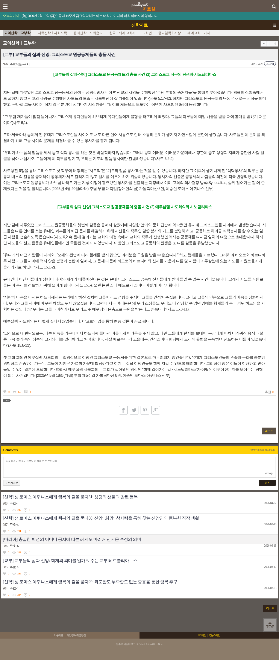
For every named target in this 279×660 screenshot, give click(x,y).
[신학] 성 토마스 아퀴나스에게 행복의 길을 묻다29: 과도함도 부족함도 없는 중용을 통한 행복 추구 (90, 581)
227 (19, 594)
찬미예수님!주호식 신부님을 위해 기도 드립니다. (139, 467)
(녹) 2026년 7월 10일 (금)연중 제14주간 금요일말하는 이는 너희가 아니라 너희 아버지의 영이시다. (90, 16)
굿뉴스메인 (214, 635)
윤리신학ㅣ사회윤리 (88, 33)
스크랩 (270, 63)
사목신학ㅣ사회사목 (52, 33)
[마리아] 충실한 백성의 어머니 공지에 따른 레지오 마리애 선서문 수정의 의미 (72, 539)
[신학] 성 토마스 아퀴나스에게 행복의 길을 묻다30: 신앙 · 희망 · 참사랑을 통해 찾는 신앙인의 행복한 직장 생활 (101, 518)
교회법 (147, 33)
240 (19, 573)
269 (19, 552)
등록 (267, 482)
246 (19, 509)
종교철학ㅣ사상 (169, 33)
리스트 (269, 430)
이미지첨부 (12, 482)
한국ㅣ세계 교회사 (122, 33)
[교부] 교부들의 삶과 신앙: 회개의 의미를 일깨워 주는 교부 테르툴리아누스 (70, 560)
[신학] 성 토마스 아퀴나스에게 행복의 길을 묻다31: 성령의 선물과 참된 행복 (70, 496)
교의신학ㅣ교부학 (17, 33)
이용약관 (58, 635)
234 (19, 531)
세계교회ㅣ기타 (198, 33)
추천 (268, 392)
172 (19, 391)
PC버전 (202, 635)
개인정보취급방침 (76, 635)
